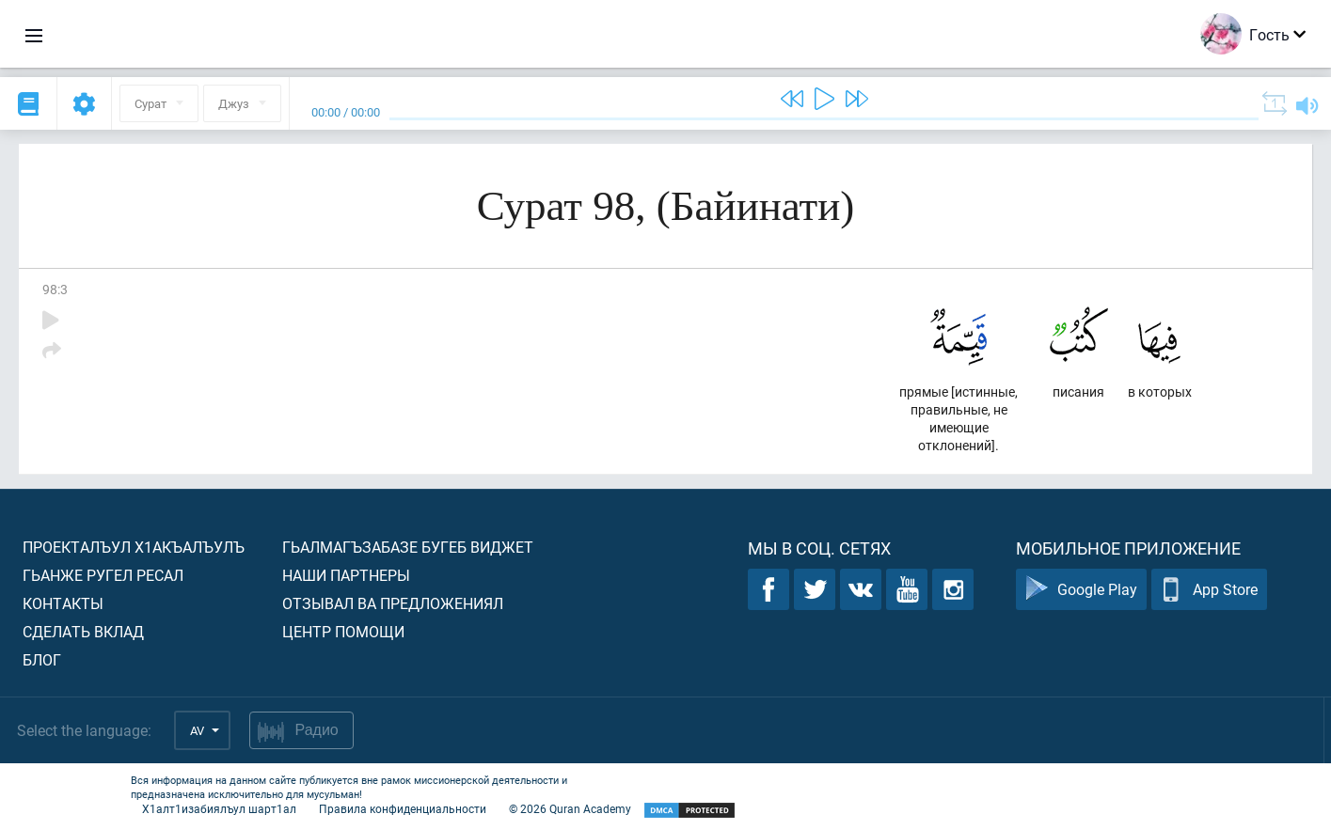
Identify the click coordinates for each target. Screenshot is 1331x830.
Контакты (63, 603)
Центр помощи (343, 631)
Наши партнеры (346, 575)
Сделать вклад (83, 631)
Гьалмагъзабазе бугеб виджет (407, 546)
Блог (42, 659)
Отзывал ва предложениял (392, 603)
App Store (1209, 589)
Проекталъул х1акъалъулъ (134, 546)
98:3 (55, 289)
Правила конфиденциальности (402, 808)
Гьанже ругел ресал (103, 575)
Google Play (1081, 589)
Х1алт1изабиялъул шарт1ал (219, 808)
